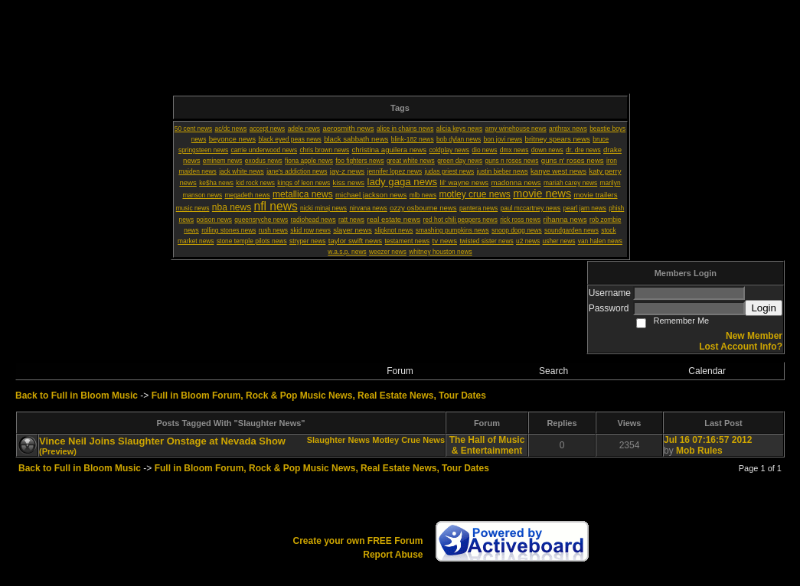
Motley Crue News (408, 439)
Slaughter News (339, 439)
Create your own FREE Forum (357, 541)
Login (763, 308)
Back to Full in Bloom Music (76, 395)
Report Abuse (393, 554)
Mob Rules (699, 450)
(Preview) (58, 451)
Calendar (707, 371)
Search (553, 371)
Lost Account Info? (740, 346)
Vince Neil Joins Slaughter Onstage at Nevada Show (162, 441)
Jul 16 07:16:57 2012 (708, 440)
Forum (400, 371)
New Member (754, 335)
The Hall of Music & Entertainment (487, 445)
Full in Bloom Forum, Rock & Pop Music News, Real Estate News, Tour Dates (319, 395)
